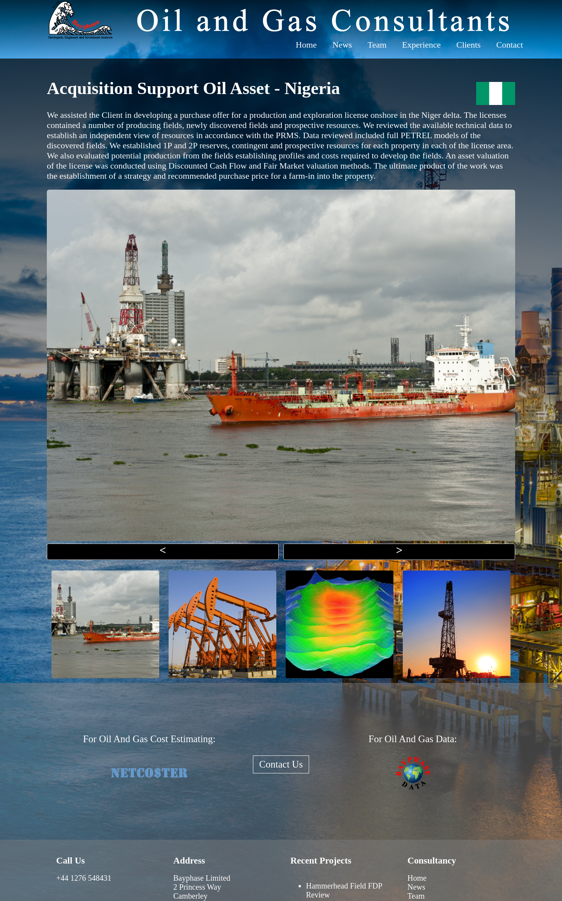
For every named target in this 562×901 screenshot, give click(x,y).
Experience (421, 45)
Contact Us (281, 764)
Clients (468, 45)
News (342, 45)
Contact (509, 45)
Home (306, 45)
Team (377, 45)
